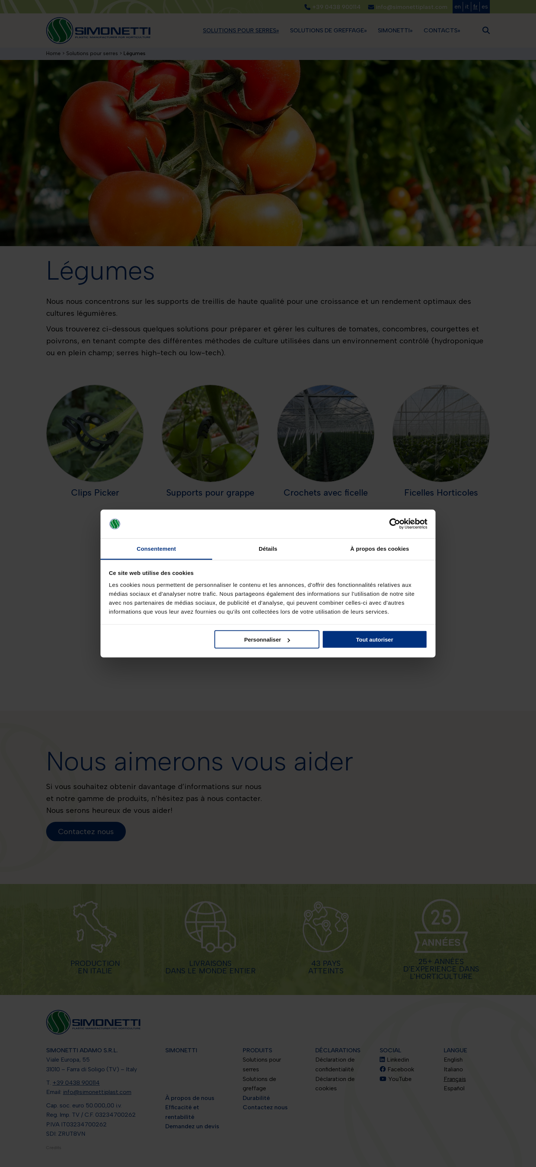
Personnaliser (267, 639)
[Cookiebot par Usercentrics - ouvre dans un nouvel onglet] (394, 524)
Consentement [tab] (156, 548)
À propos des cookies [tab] (379, 548)
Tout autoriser (374, 639)
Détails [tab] (268, 548)
